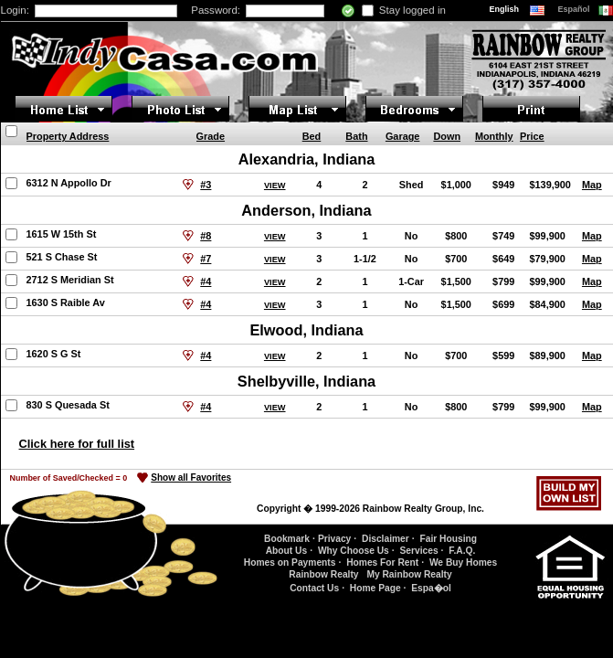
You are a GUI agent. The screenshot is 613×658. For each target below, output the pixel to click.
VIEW (275, 185)
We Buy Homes (463, 562)
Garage (402, 136)
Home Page (375, 588)
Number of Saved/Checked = (69, 478)
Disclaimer (385, 539)
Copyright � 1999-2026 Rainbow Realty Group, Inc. (370, 509)
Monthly (494, 136)
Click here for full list (77, 444)
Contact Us (314, 588)
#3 (205, 184)
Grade (210, 136)
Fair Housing (448, 539)
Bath (356, 136)
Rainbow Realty (323, 574)
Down (446, 136)
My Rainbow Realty (408, 574)
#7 (205, 258)
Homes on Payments (290, 562)
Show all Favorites (191, 477)
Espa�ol (431, 588)
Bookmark (287, 539)
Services (418, 551)
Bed (312, 136)
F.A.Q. (462, 551)
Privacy (334, 539)
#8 (205, 235)
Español (575, 9)
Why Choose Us (353, 551)
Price (532, 136)
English (506, 9)
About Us (286, 551)
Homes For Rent (382, 562)
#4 (205, 281)
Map (592, 184)
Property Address (68, 136)
